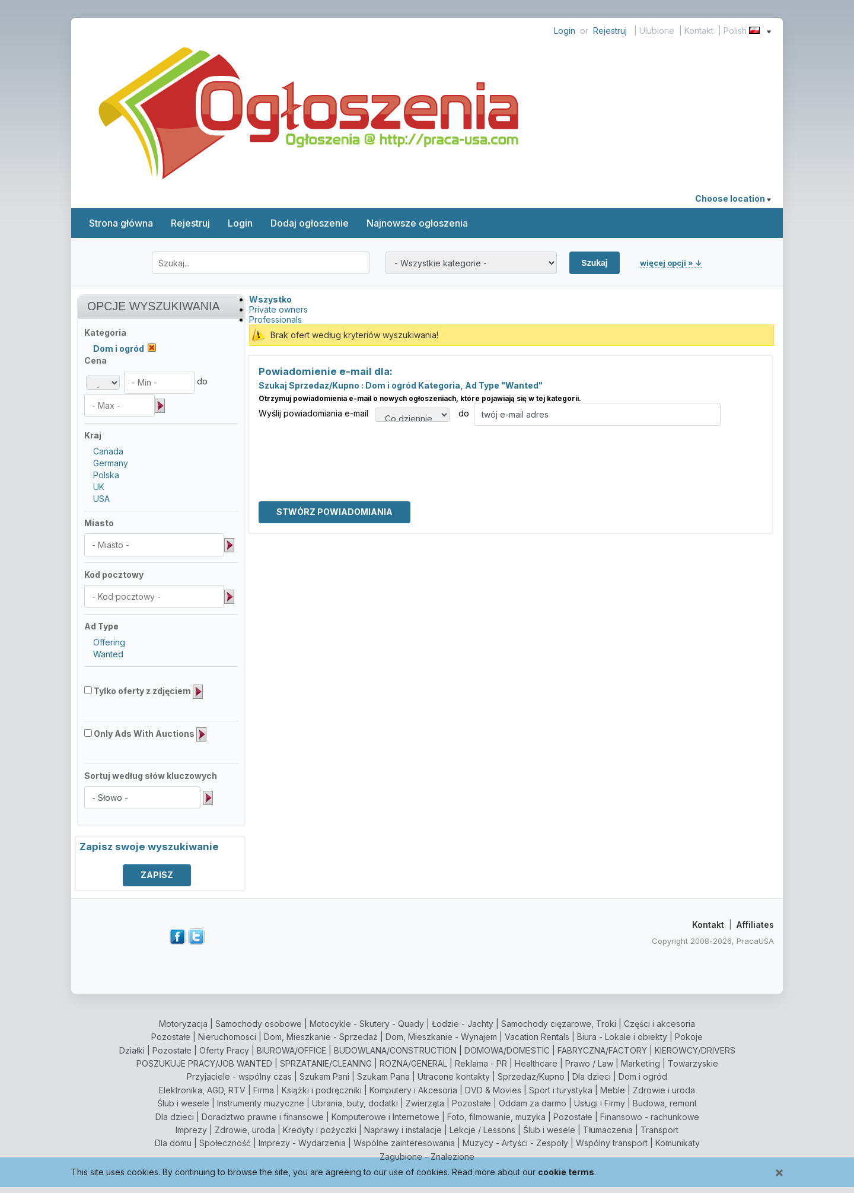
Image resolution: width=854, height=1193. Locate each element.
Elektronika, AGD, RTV (202, 1090)
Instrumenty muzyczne (260, 1103)
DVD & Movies (493, 1090)
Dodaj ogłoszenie (309, 223)
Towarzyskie (693, 1063)
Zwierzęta (425, 1103)
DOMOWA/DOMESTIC (507, 1050)
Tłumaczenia (608, 1130)
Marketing (640, 1063)
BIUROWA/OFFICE (291, 1050)
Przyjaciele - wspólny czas (239, 1076)
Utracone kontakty (454, 1076)
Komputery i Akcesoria (413, 1090)
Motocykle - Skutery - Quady (367, 1024)
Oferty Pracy (224, 1050)
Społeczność (225, 1143)
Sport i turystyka (560, 1090)
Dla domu (173, 1143)
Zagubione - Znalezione (427, 1156)
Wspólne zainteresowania (404, 1143)
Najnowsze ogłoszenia (417, 223)
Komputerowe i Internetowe (385, 1117)
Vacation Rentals (537, 1037)
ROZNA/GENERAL (413, 1063)
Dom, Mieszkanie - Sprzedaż (321, 1037)
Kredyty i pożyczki (319, 1130)
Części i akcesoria (659, 1024)
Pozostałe (170, 1037)
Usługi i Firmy (599, 1103)
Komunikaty (677, 1143)
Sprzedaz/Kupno (531, 1076)
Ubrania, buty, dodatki (355, 1103)
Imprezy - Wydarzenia (302, 1143)
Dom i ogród (643, 1076)
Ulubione (656, 31)
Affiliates (755, 925)
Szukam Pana (383, 1076)
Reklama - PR (481, 1063)
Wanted (108, 654)
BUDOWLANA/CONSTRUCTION (395, 1050)
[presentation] (349, 449)
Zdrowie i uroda (664, 1090)
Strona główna (121, 223)
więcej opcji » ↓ (671, 263)
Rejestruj (610, 31)
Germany (110, 463)
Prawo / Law (589, 1063)
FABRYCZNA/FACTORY (602, 1050)
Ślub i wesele (183, 1103)
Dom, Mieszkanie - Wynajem (441, 1037)
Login (564, 31)
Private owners (278, 309)
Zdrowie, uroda (245, 1130)
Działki (132, 1050)
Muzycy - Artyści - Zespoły (515, 1143)
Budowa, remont (665, 1103)
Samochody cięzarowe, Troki (558, 1024)
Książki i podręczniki (322, 1090)
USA (101, 499)
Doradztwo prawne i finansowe (263, 1117)
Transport (659, 1130)
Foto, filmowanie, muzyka (496, 1117)
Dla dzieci (591, 1076)
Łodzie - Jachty (462, 1024)
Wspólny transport (612, 1143)
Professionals (275, 319)
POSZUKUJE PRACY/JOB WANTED (204, 1063)
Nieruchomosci (227, 1037)
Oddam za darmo (532, 1103)
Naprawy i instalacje (403, 1130)
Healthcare (536, 1063)
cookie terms (566, 1172)
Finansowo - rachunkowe (649, 1117)
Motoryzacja (183, 1024)
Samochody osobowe (258, 1024)
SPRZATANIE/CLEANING (326, 1063)
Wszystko (270, 299)
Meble (612, 1090)
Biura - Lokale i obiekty (622, 1037)
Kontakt (698, 31)
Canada (108, 451)
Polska (106, 475)
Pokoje (689, 1037)
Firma (263, 1090)
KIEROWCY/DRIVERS (695, 1050)
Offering (109, 642)
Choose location (733, 198)
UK (98, 487)
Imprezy (191, 1130)
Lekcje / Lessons (482, 1130)
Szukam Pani (324, 1076)
